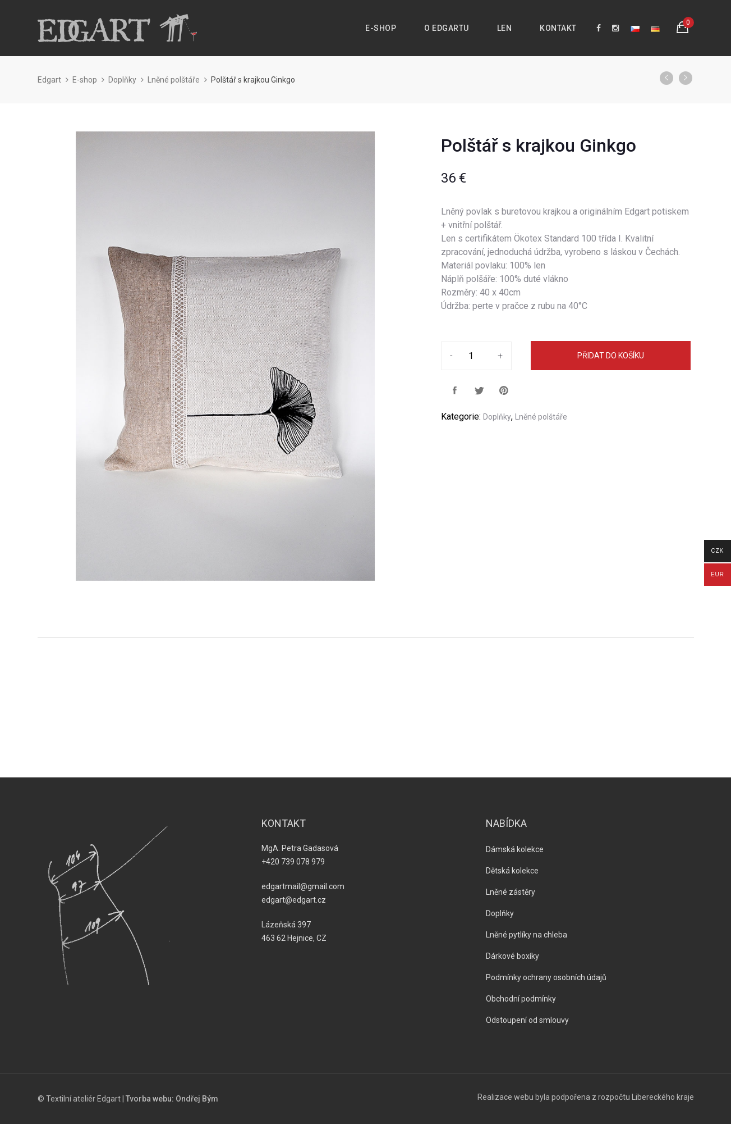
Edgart (49, 79)
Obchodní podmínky (521, 998)
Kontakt (558, 28)
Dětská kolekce (512, 870)
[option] (225, 356)
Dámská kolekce (515, 849)
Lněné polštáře (174, 79)
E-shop (380, 28)
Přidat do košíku (610, 355)
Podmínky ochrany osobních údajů (546, 977)
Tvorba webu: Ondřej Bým (172, 1098)
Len (504, 28)
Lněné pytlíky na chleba (526, 934)
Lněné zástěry (510, 892)
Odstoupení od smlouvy (527, 1020)
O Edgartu (446, 28)
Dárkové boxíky (512, 956)
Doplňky (122, 79)
